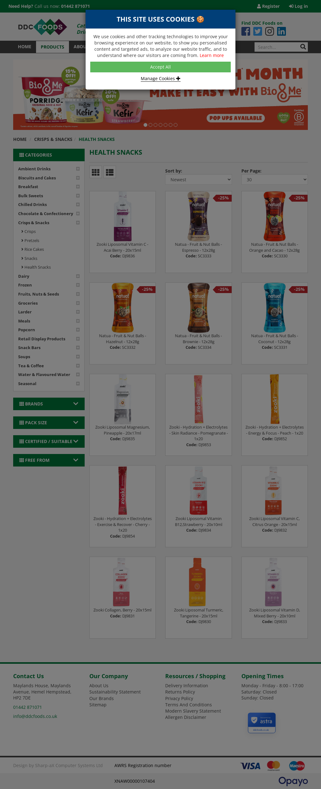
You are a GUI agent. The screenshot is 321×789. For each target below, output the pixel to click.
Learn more (212, 55)
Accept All (160, 67)
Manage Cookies (161, 78)
